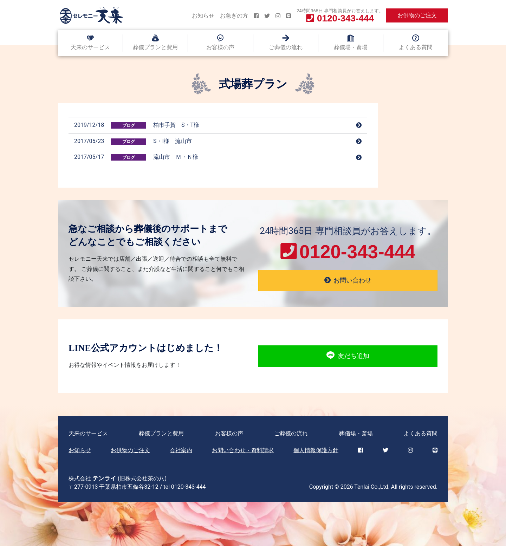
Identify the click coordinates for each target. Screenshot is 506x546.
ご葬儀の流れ (286, 47)
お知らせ (203, 15)
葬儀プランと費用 (155, 47)
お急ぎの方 (234, 15)
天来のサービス (90, 47)
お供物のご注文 (417, 15)
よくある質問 (416, 47)
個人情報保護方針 (315, 450)
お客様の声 (220, 47)
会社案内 (181, 450)
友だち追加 (348, 356)
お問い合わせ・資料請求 (243, 450)
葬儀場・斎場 (351, 47)
